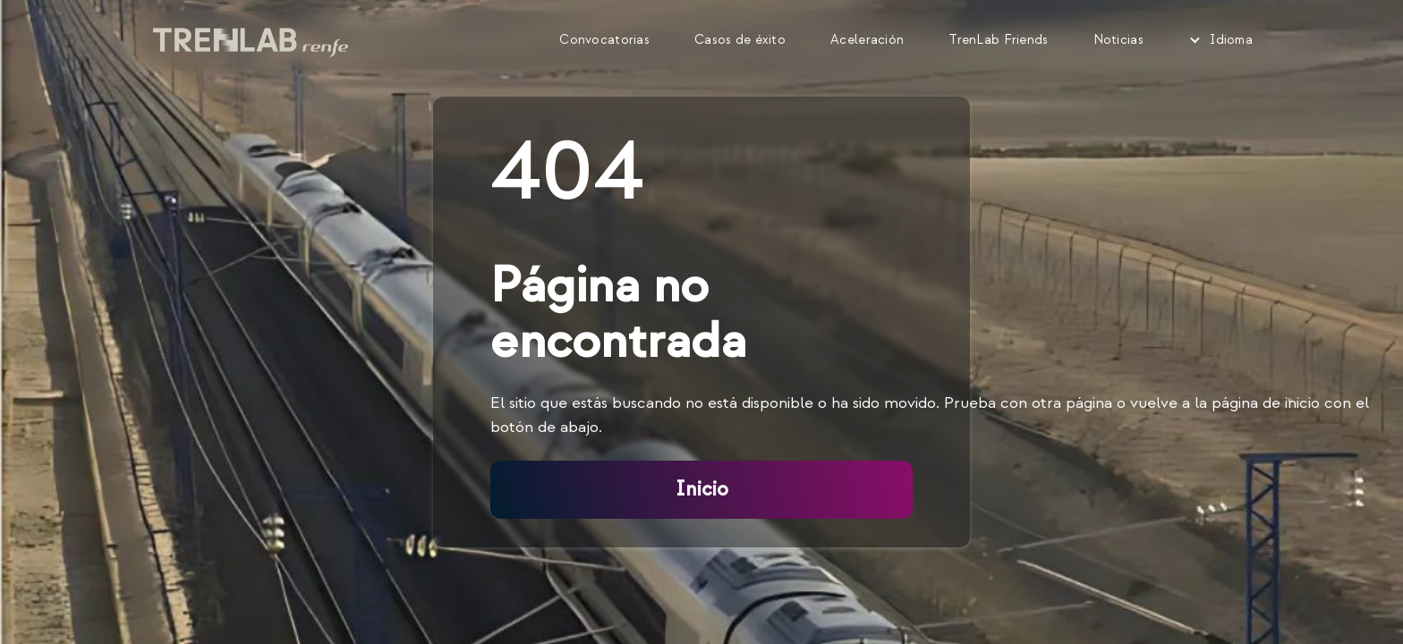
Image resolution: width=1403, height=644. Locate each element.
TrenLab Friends (998, 39)
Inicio (702, 489)
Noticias (1118, 39)
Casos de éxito (740, 39)
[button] (1220, 40)
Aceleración (867, 39)
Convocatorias (604, 39)
